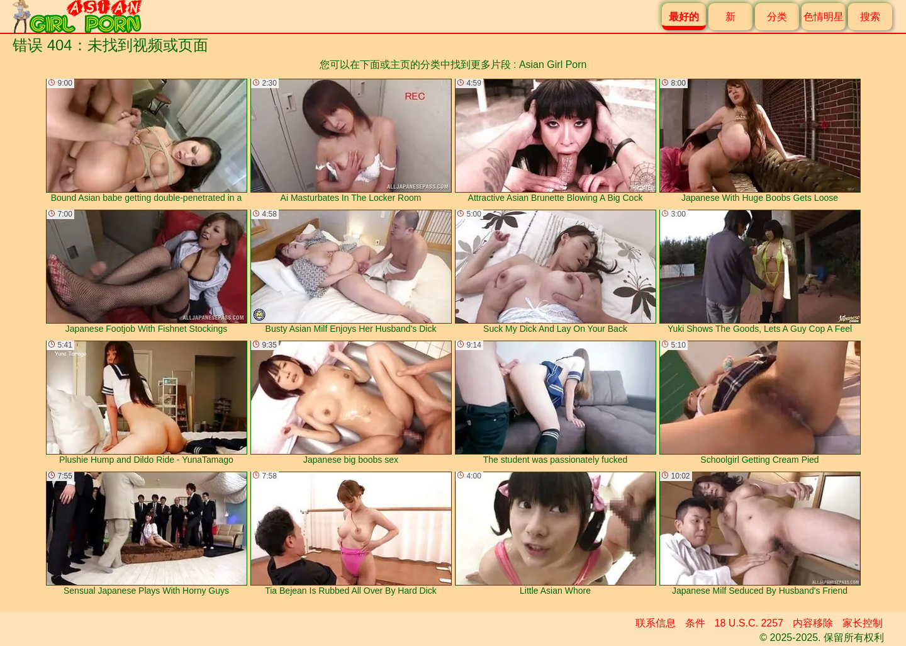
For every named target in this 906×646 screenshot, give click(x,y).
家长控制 (862, 623)
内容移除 (813, 623)
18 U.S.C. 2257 (749, 623)
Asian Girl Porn (553, 64)
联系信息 (655, 623)
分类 (777, 16)
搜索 (870, 16)
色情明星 (823, 16)
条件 (695, 623)
